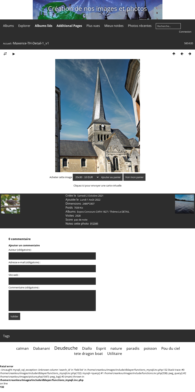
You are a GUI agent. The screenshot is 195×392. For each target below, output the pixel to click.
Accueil (7, 43)
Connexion (185, 31)
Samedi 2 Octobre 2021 (90, 195)
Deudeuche (66, 348)
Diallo (87, 348)
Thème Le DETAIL (119, 211)
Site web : (14, 275)
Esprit (101, 348)
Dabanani (41, 348)
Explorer (24, 26)
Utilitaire (114, 353)
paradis (132, 348)
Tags (6, 336)
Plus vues (93, 26)
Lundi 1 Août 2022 (90, 199)
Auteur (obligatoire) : (20, 249)
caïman (22, 348)
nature (116, 348)
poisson (150, 348)
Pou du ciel (170, 348)
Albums (8, 26)
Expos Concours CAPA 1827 (92, 211)
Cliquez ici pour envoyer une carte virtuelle (97, 185)
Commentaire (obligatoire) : (24, 287)
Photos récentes (140, 26)
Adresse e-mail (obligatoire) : (24, 262)
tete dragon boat (88, 353)
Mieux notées (114, 26)
